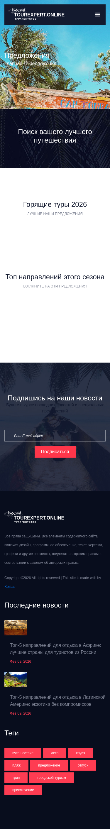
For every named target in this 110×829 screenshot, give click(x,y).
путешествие (22, 753)
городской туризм (51, 778)
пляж (16, 765)
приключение (23, 790)
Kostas (9, 587)
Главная (13, 63)
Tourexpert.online (39, 14)
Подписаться (55, 451)
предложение (49, 765)
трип (16, 778)
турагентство (26, 19)
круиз (80, 753)
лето (54, 753)
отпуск (83, 765)
